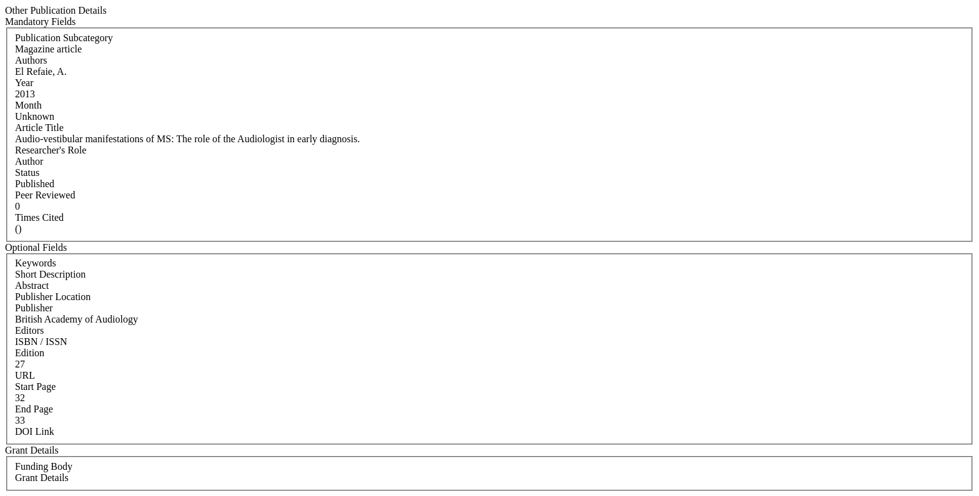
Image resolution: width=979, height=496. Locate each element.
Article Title (39, 127)
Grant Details (42, 477)
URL (25, 375)
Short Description (50, 274)
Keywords (35, 263)
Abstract (32, 285)
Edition (29, 353)
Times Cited (39, 217)
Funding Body (43, 466)
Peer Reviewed (45, 195)
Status (27, 172)
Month (28, 105)
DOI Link (34, 431)
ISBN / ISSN (41, 341)
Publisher (33, 308)
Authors (31, 60)
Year (24, 82)
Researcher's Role (50, 150)
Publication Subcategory (64, 37)
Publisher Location (53, 296)
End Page (34, 409)
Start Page (35, 386)
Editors (29, 330)
